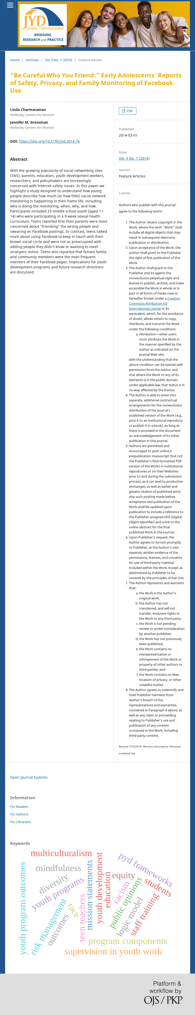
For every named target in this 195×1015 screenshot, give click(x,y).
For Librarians (20, 822)
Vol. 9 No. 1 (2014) (58, 60)
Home (15, 60)
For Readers (19, 806)
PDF (129, 111)
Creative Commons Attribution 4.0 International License (154, 303)
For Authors (19, 814)
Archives (32, 60)
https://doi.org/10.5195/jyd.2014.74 (49, 141)
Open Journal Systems (29, 777)
